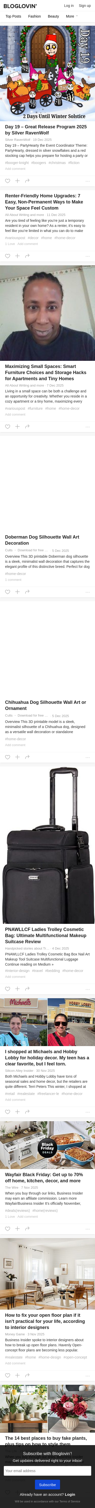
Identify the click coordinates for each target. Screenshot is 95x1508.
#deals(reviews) (17, 1211)
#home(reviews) (45, 1211)
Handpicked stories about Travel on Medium (27, 948)
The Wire (11, 1187)
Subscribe (47, 1485)
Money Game (15, 1334)
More (73, 16)
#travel (37, 971)
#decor (33, 238)
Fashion (34, 16)
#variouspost (15, 238)
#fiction (74, 163)
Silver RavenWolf (17, 140)
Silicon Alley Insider (19, 1071)
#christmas (57, 163)
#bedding (52, 971)
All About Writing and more (24, 215)
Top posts (13, 16)
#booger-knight (17, 163)
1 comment (13, 580)
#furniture (35, 408)
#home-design (50, 1357)
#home (46, 238)
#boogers (38, 163)
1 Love (10, 244)
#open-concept (75, 1357)
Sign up (85, 6)
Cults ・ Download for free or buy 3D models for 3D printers (27, 550)
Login (70, 1494)
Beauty (53, 16)
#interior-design (17, 971)
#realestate (26, 1094)
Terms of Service (69, 1501)
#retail (10, 1094)
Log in (69, 6)
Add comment (15, 169)
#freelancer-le (48, 1094)
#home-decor (64, 238)
